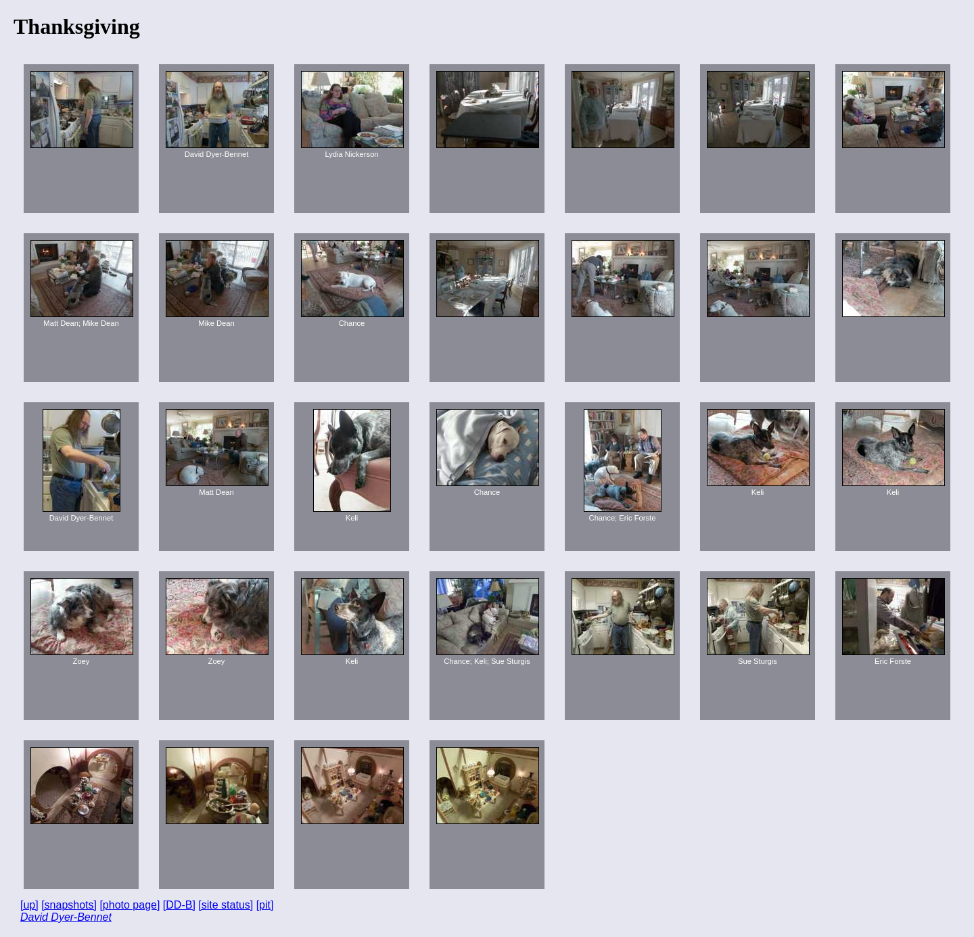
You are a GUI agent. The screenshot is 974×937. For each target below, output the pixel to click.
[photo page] (129, 905)
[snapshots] (69, 905)
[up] (29, 905)
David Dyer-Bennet (66, 917)
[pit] (265, 905)
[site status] (225, 905)
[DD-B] (179, 905)
